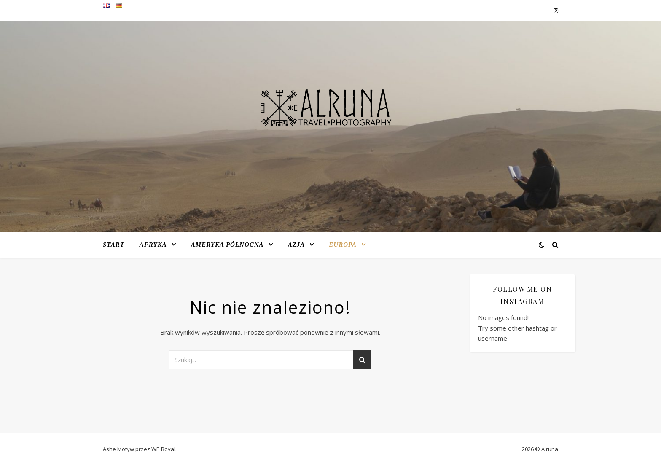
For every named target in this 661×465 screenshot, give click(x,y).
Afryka (153, 244)
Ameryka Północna (227, 244)
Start (113, 244)
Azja (296, 244)
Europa (343, 244)
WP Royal (163, 449)
